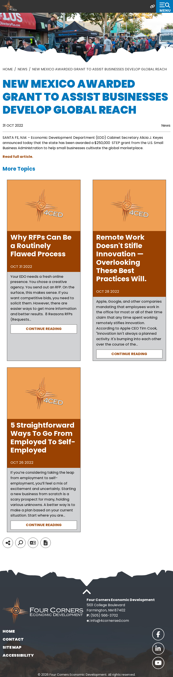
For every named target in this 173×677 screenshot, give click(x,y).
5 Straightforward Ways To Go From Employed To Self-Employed (42, 437)
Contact (13, 639)
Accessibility (18, 655)
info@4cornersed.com (110, 620)
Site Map (12, 647)
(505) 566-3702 (104, 615)
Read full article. (18, 156)
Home (9, 631)
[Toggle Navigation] (164, 6)
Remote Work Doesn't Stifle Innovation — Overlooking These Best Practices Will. (121, 258)
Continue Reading (44, 328)
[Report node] (45, 543)
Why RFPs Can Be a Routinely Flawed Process (40, 245)
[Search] (20, 543)
